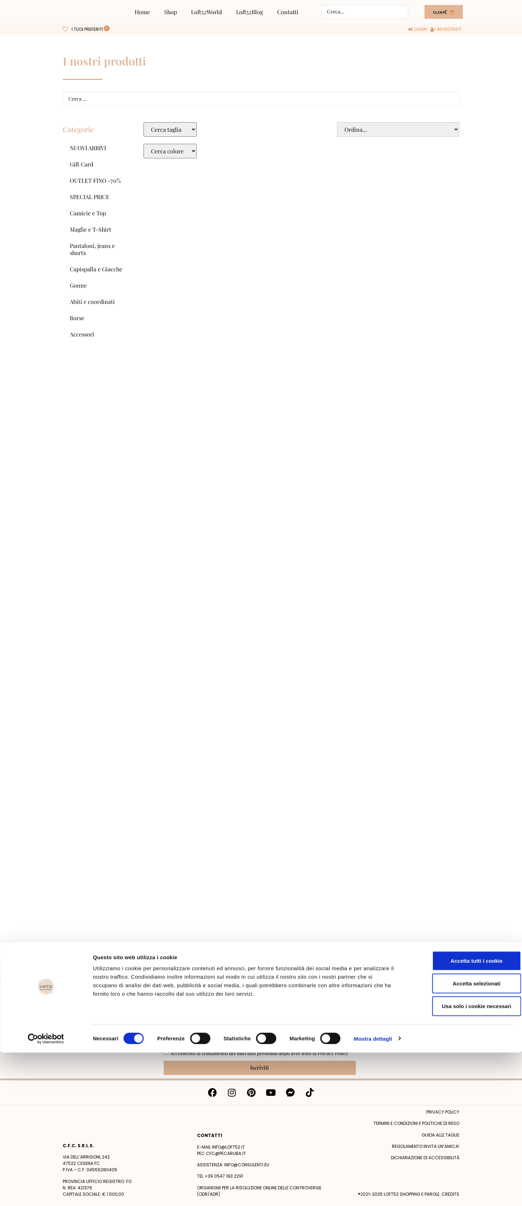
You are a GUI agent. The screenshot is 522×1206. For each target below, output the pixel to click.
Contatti (287, 12)
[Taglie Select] (170, 129)
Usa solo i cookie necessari (463, 1159)
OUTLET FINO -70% (95, 180)
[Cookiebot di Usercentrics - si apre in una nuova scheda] (46, 1192)
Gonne (78, 285)
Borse (77, 318)
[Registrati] (445, 29)
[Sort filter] (398, 129)
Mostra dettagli (373, 1192)
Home (142, 12)
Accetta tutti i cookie (463, 1114)
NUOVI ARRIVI (88, 148)
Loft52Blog (249, 12)
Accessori (82, 334)
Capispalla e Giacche (96, 269)
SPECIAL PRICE (90, 196)
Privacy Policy (333, 1053)
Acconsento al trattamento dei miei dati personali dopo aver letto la (259, 1053)
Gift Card (81, 164)
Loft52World (206, 12)
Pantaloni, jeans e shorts (92, 249)
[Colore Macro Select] (170, 151)
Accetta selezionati (463, 1137)
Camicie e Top (88, 213)
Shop (170, 12)
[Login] (417, 29)
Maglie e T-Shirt (90, 229)
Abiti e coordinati (92, 301)
